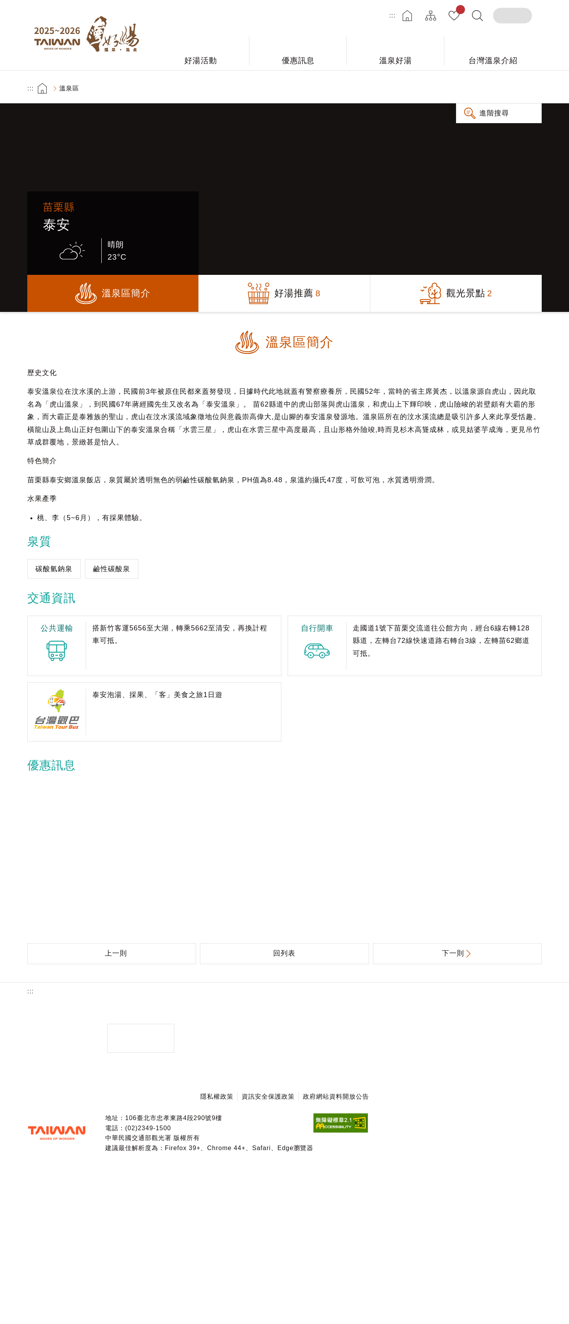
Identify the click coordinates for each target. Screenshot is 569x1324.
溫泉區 (69, 88)
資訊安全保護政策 (268, 1096)
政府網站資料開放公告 (336, 1096)
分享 (487, 88)
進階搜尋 (494, 113)
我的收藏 (459, 11)
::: (392, 15)
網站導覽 (430, 15)
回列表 (284, 953)
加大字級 (509, 88)
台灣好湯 (89, 35)
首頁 (407, 15)
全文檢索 (477, 15)
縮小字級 (531, 88)
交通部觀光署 (56, 1133)
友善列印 (465, 88)
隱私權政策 (216, 1096)
